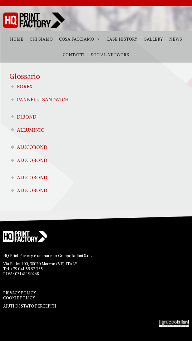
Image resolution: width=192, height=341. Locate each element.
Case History (121, 39)
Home (16, 39)
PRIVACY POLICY (19, 293)
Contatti (74, 55)
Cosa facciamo (76, 39)
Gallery (153, 39)
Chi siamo (41, 39)
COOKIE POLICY (19, 298)
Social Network (110, 55)
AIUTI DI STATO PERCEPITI (29, 306)
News (175, 39)
